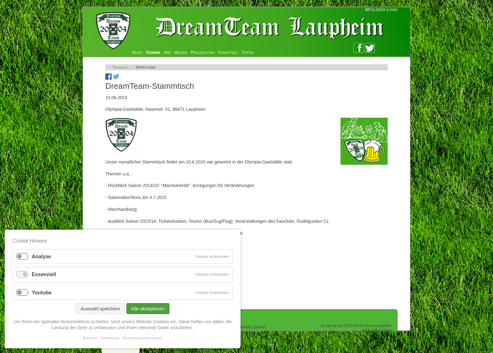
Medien (180, 52)
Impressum (110, 337)
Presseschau (203, 52)
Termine (153, 52)
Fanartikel (228, 52)
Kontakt (90, 337)
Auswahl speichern (100, 308)
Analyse (41, 256)
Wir (167, 52)
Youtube (42, 292)
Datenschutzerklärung (142, 337)
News (137, 52)
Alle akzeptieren (148, 308)
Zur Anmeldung (247, 327)
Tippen (247, 52)
